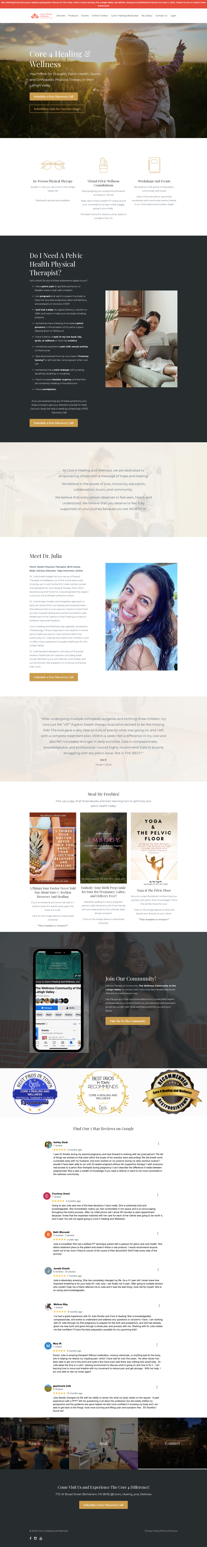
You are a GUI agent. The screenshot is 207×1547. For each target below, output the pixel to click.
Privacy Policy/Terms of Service (161, 1531)
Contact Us (161, 15)
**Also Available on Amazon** (53, 925)
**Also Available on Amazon (153, 919)
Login (173, 15)
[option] (103, 739)
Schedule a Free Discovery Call (53, 96)
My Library (147, 15)
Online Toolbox (100, 15)
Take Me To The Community (128, 1021)
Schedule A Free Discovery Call (103, 1505)
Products (73, 15)
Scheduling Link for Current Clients (57, 109)
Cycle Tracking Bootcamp (124, 15)
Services (61, 15)
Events (85, 15)
